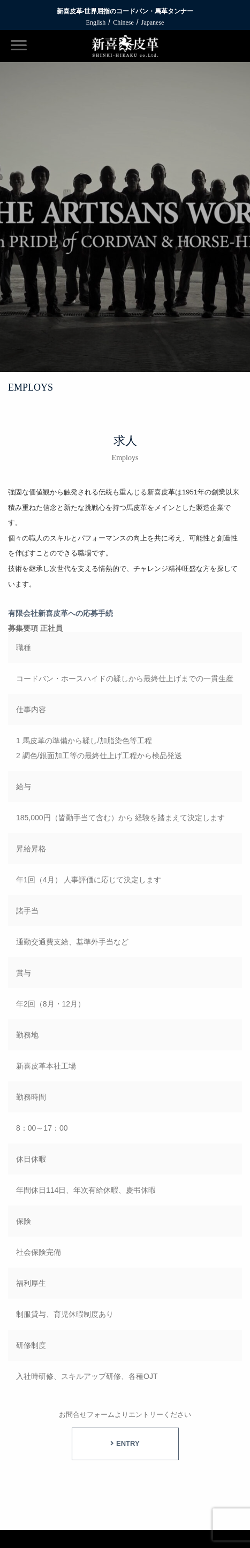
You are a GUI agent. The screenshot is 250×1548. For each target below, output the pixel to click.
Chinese (123, 22)
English (96, 22)
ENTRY (124, 1443)
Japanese (152, 22)
